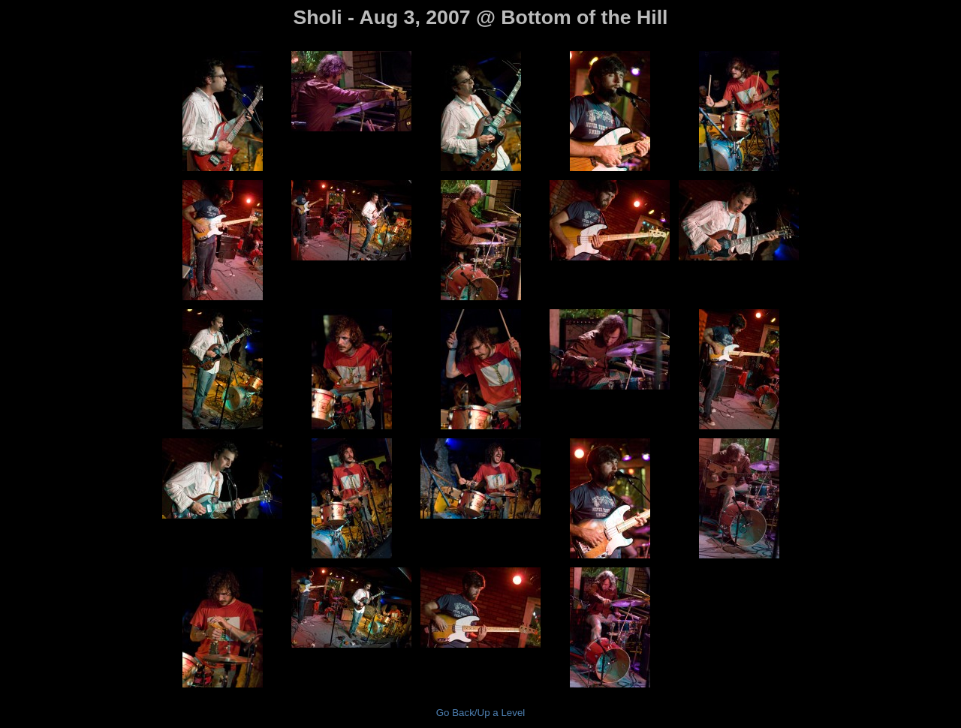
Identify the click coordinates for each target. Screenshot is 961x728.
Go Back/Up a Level (481, 712)
